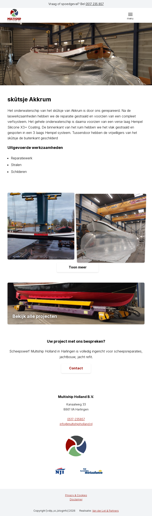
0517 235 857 (95, 4)
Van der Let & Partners (105, 510)
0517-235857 (76, 419)
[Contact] (76, 368)
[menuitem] (130, 14)
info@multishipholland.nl (76, 424)
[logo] (27, 15)
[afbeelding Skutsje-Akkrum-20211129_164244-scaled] (42, 228)
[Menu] (130, 14)
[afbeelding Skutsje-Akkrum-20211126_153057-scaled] (112, 228)
